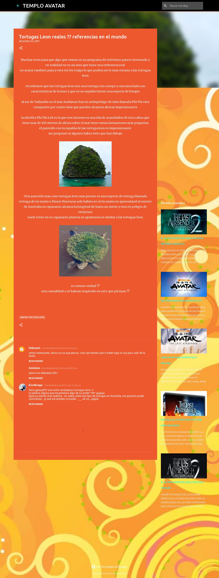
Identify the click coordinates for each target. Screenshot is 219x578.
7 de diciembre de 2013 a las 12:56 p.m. (62, 385)
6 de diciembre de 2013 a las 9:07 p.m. (59, 368)
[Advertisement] (85, 488)
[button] (21, 48)
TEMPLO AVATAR (44, 6)
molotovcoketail (119, 573)
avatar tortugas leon (32, 317)
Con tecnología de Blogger (109, 566)
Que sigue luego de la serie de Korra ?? (181, 300)
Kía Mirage (36, 385)
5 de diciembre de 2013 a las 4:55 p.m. (59, 348)
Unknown (34, 347)
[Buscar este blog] (186, 6)
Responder (36, 361)
